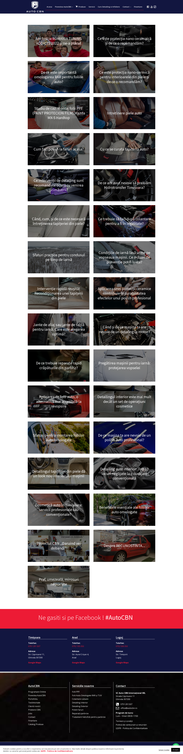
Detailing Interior (80, 702)
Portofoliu (33, 699)
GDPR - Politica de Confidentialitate (132, 728)
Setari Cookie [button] (164, 750)
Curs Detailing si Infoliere (109, 6)
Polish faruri (77, 709)
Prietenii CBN (34, 709)
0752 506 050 (122, 646)
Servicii (92, 6)
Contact (126, 6)
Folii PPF (76, 691)
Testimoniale (34, 702)
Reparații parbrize (80, 713)
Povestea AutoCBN (63, 6)
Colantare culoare (80, 699)
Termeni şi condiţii (124, 721)
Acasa (49, 6)
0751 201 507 (34, 646)
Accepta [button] (175, 750)
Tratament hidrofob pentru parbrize (88, 717)
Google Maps (34, 662)
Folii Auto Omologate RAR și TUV (87, 695)
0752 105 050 (78, 646)
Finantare (138, 6)
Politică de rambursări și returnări (131, 724)
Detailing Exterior (80, 706)
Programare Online (37, 691)
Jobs (30, 713)
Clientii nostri (34, 706)
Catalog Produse (35, 724)
